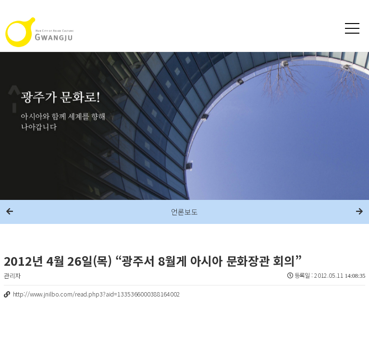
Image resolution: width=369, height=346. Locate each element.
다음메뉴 (359, 212)
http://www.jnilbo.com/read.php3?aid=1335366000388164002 (96, 294)
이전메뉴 (9, 212)
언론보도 (184, 212)
